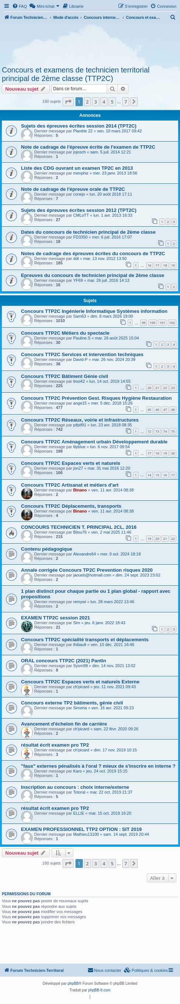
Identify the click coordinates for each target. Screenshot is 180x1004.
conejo (79, 194)
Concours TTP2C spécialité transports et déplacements (85, 639)
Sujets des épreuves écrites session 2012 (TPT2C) (79, 210)
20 (149, 387)
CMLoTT (81, 215)
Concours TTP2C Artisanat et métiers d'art (70, 485)
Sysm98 (80, 665)
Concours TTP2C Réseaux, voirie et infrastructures (80, 420)
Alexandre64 (84, 554)
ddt (76, 258)
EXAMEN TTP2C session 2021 (55, 618)
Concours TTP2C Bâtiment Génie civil (64, 376)
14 (149, 475)
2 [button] (87, 101)
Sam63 (79, 316)
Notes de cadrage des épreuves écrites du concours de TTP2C (93, 253)
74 (165, 431)
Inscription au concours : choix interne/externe (75, 787)
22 (165, 387)
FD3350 (80, 237)
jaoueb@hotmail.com (92, 575)
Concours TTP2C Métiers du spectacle (65, 333)
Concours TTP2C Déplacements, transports (71, 506)
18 (165, 265)
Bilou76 (80, 532)
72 (149, 431)
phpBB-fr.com (99, 990)
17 (157, 265)
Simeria (80, 708)
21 (157, 387)
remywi (79, 601)
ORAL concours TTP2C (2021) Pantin (63, 660)
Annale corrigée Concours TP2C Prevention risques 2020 (87, 570)
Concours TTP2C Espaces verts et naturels (70, 463)
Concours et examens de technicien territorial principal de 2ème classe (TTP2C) (75, 74)
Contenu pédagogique (46, 549)
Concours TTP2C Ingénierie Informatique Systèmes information (94, 311)
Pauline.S (82, 338)
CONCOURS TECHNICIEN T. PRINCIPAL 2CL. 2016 (79, 527)
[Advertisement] (90, 43)
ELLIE (78, 813)
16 (149, 265)
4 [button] (104, 101)
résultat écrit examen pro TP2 (55, 745)
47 (165, 409)
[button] (68, 101)
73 (157, 431)
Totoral (79, 792)
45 (149, 409)
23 (173, 387)
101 (162, 322)
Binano (80, 490)
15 (157, 475)
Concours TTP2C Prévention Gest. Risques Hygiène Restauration (96, 398)
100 (152, 322)
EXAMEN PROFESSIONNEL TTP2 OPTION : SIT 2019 (81, 829)
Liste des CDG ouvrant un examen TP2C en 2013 (77, 168)
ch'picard (81, 686)
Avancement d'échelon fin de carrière (64, 724)
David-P (80, 359)
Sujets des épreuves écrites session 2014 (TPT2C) (79, 126)
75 (173, 431)
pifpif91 (79, 425)
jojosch (79, 152)
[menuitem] (19, 6)
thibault (79, 644)
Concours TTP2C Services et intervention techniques (82, 354)
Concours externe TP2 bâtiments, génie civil (72, 703)
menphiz (81, 173)
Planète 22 (83, 131)
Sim (76, 623)
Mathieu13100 (86, 834)
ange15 (80, 403)
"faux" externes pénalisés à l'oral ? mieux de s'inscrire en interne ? (98, 766)
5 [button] (112, 101)
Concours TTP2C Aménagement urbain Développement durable (94, 441)
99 (143, 322)
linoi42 (79, 381)
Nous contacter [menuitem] (104, 970)
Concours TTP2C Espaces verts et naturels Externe (80, 681)
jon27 (78, 468)
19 (173, 265)
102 (172, 322)
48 (173, 409)
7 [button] (125, 101)
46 (157, 409)
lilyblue (79, 446)
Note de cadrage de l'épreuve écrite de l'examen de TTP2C (88, 147)
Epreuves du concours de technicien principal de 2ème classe (92, 275)
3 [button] (95, 101)
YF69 (78, 280)
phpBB (73, 983)
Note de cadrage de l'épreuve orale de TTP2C (73, 189)
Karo (77, 771)
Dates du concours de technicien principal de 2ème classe (88, 232)
